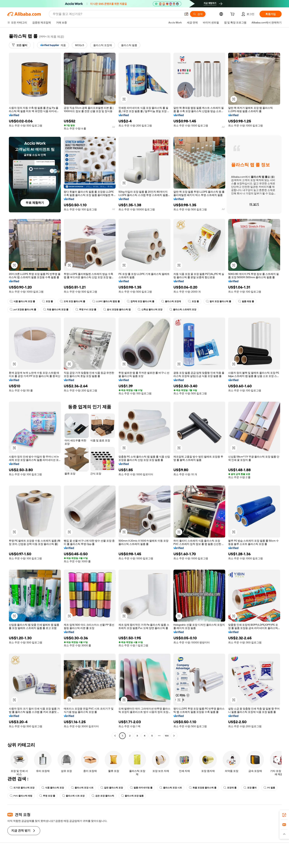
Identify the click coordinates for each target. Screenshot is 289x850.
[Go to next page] (174, 735)
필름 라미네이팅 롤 (141, 787)
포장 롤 (47, 301)
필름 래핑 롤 (246, 301)
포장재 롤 (229, 787)
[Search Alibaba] (117, 14)
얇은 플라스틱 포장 (111, 787)
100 (167, 735)
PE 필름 (269, 787)
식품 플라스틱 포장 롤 (22, 301)
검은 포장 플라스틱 (103, 795)
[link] (284, 815)
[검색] (198, 14)
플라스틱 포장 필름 (132, 795)
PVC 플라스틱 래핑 (21, 795)
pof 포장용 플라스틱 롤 (23, 309)
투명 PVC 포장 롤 (85, 309)
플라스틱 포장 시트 (82, 787)
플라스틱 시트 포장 (73, 795)
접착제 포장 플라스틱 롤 (140, 301)
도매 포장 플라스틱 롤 (72, 301)
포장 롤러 (250, 787)
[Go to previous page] (115, 735)
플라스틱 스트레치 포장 (182, 309)
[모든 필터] (19, 45)
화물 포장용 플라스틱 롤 (202, 787)
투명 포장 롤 (47, 795)
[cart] (233, 14)
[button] (186, 14)
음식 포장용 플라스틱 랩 (117, 309)
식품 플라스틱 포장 (52, 787)
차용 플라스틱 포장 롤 (55, 309)
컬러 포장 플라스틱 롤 (218, 301)
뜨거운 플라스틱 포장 (22, 787)
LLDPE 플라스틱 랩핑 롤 (106, 301)
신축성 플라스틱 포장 (150, 309)
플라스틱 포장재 (171, 301)
